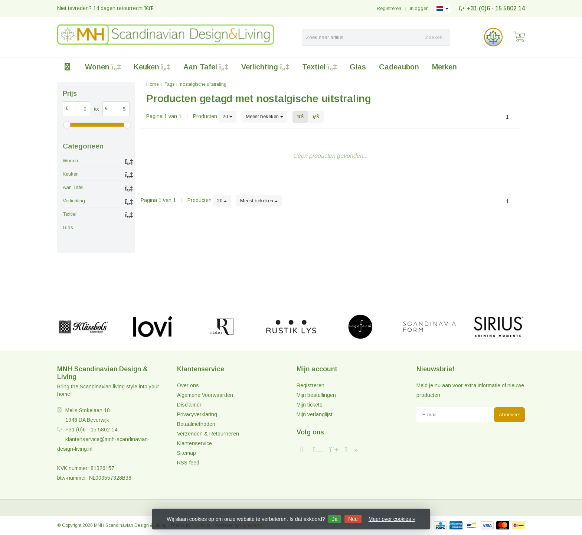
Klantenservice (194, 443)
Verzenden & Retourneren (208, 434)
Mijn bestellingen (316, 395)
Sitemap (186, 453)
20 (227, 116)
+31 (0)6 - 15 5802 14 (496, 8)
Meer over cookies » (392, 519)
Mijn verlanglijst (315, 414)
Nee (353, 519)
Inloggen (419, 8)
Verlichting (265, 67)
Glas (358, 67)
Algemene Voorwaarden (205, 395)
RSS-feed (188, 463)
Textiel (319, 67)
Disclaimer (189, 405)
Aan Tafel (205, 67)
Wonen (103, 67)
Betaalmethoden (196, 424)
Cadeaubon (399, 67)
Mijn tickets (310, 405)
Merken (444, 67)
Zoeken (434, 37)
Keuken (152, 67)
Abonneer (509, 414)
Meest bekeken (264, 116)
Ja (335, 519)
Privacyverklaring (197, 414)
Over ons (188, 385)
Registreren (389, 8)
